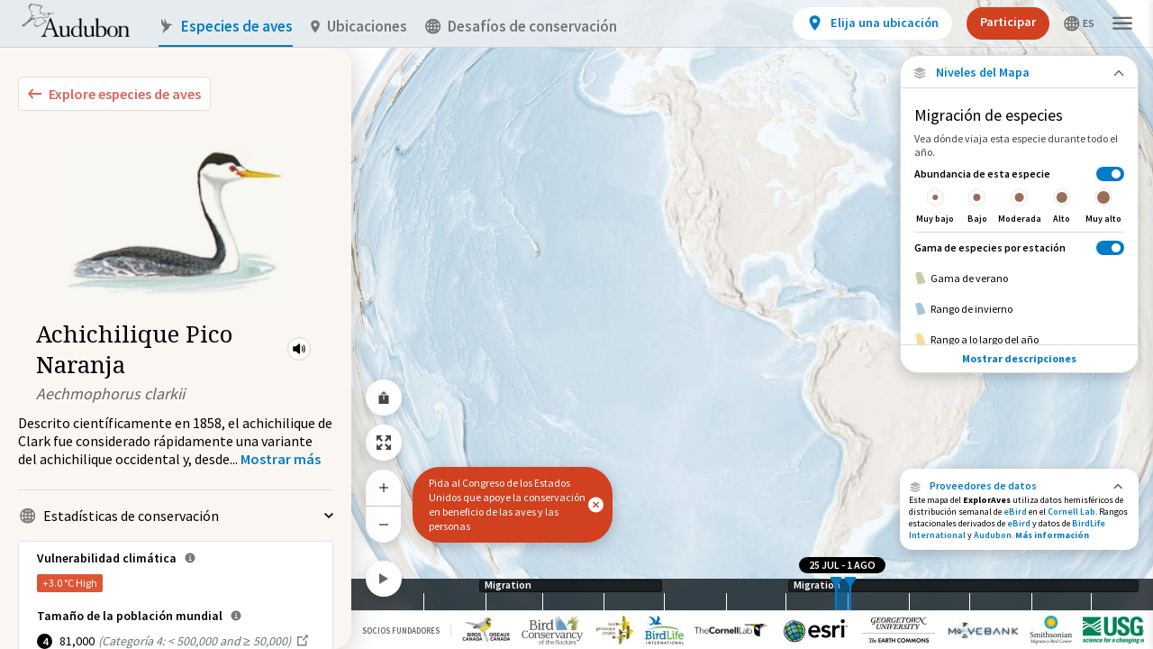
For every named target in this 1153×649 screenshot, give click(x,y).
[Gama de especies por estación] (1019, 247)
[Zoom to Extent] (384, 443)
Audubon (993, 535)
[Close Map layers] (1019, 72)
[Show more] (281, 459)
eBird (1015, 511)
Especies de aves (226, 26)
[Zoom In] (384, 488)
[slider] (836, 594)
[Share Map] (384, 397)
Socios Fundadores (401, 630)
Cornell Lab (1071, 511)
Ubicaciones (359, 26)
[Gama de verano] (1019, 278)
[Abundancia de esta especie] (1019, 195)
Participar (1008, 22)
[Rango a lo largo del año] (1019, 339)
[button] (299, 349)
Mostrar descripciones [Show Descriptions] (1019, 358)
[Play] (384, 579)
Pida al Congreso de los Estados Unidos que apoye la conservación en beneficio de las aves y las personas (507, 504)
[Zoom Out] (384, 524)
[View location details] (872, 23)
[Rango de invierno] (1019, 309)
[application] (576, 324)
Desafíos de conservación (521, 26)
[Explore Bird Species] (114, 94)
